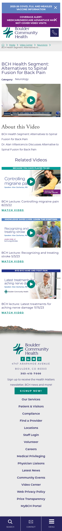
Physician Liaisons (31, 463)
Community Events (31, 477)
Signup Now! (31, 391)
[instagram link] (39, 359)
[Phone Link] (54, 32)
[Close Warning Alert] (55, 20)
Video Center (26, 45)
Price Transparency (31, 499)
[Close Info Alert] (55, 8)
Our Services (31, 399)
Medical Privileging (31, 456)
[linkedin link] (28, 359)
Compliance (31, 413)
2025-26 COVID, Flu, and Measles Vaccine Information (31, 8)
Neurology (42, 45)
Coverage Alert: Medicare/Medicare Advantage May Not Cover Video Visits (31, 20)
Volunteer (31, 442)
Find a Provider (31, 420)
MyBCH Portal (31, 506)
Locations (31, 428)
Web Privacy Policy (31, 491)
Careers (31, 449)
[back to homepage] (2, 45)
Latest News (31, 470)
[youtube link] (34, 359)
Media (12, 45)
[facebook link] (23, 359)
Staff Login (31, 435)
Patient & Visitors (31, 406)
